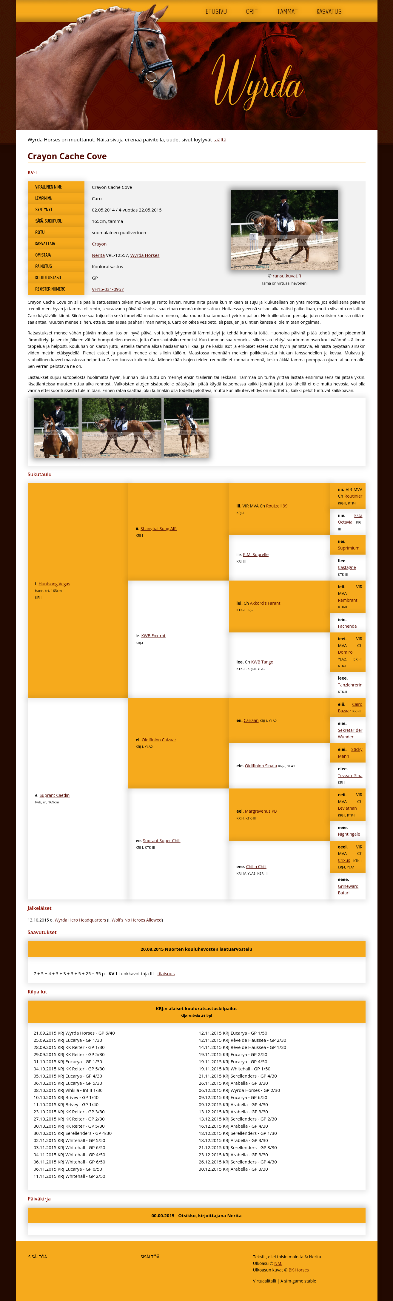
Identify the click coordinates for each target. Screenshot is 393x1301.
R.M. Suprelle (256, 554)
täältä (219, 139)
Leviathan (347, 808)
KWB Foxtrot (153, 635)
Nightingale (349, 834)
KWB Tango (262, 662)
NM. (278, 1263)
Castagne (347, 567)
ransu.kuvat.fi (287, 276)
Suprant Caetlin (55, 795)
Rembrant (347, 600)
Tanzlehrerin (350, 685)
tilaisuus (166, 973)
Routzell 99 (277, 506)
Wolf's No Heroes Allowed (137, 920)
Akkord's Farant (265, 603)
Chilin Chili (256, 866)
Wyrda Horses (145, 255)
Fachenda (347, 626)
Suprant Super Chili (162, 840)
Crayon (99, 244)
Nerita (98, 255)
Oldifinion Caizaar (159, 740)
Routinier (354, 496)
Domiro (345, 652)
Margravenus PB (261, 811)
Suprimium (348, 548)
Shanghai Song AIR (159, 528)
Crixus (344, 860)
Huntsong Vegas (54, 584)
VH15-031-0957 (108, 289)
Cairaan (251, 720)
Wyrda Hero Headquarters (80, 920)
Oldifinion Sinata (261, 765)
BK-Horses (299, 1270)
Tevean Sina (350, 775)
